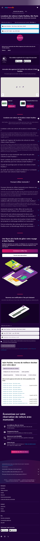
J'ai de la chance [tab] (32, 375)
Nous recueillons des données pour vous (20, 472)
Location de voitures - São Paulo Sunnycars (12, 391)
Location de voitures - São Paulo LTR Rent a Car (13, 393)
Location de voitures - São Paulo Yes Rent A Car (13, 397)
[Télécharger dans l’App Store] (27, 61)
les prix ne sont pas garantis (7, 465)
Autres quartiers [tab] (25, 371)
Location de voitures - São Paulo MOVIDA (12, 395)
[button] (2, 7)
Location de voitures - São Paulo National (12, 389)
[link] (12, 106)
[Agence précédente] (3, 95)
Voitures (5, 479)
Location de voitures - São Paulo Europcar (12, 401)
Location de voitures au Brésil (14, 479)
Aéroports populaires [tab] (8, 375)
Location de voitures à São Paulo (28, 479)
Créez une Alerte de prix (30, 444)
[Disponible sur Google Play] (19, 61)
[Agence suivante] (37, 95)
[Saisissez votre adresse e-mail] (21, 337)
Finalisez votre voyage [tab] (21, 375)
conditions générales (23, 348)
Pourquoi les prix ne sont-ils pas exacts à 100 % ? (20, 474)
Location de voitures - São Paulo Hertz (11, 383)
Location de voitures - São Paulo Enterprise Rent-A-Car (15, 403)
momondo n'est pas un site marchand (20, 469)
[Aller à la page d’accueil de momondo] (9, 7)
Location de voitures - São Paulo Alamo (11, 387)
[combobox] (6, 22)
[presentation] (27, 61)
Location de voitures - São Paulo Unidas (12, 399)
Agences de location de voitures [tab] (10, 368)
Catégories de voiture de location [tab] (11, 371)
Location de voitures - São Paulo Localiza (12, 385)
